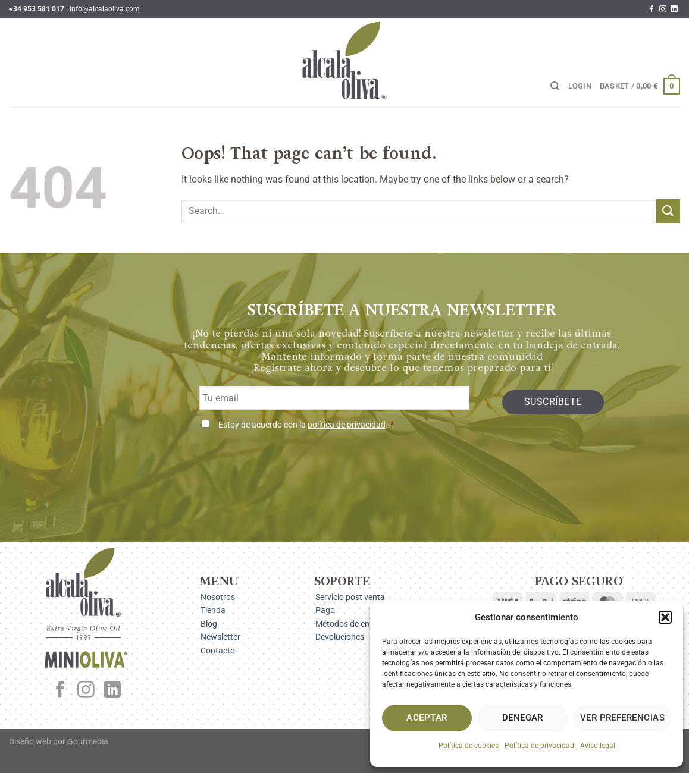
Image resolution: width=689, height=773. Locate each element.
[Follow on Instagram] (662, 9)
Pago (325, 610)
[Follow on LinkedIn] (674, 9)
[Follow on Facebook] (651, 9)
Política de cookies (469, 745)
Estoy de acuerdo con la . (306, 425)
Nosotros (218, 597)
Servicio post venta (350, 597)
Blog (209, 624)
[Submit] (668, 210)
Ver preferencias (622, 717)
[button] (665, 617)
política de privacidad (347, 425)
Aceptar (426, 717)
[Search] (554, 86)
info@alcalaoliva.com (105, 9)
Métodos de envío (347, 624)
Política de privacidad (539, 745)
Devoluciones (339, 637)
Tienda (213, 610)
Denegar (522, 717)
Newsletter (220, 637)
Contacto (218, 650)
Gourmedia (87, 742)
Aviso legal (597, 745)
